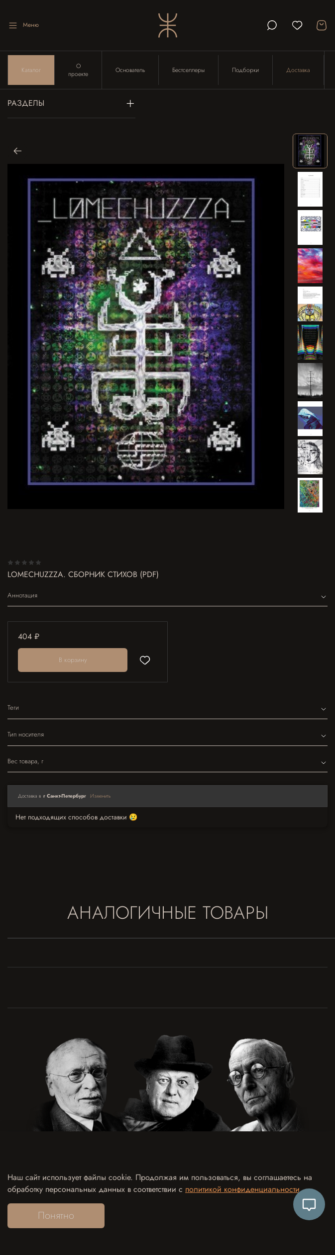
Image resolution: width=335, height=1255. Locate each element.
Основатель (130, 70)
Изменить (100, 796)
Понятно (56, 1215)
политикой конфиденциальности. (243, 1189)
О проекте (78, 70)
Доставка (298, 70)
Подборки (245, 70)
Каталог (31, 70)
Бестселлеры (188, 70)
